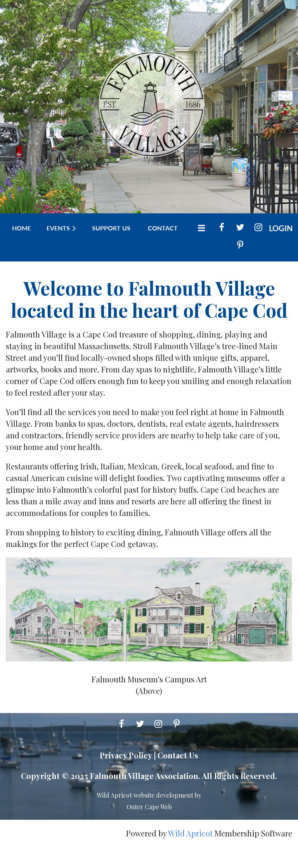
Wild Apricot (190, 833)
